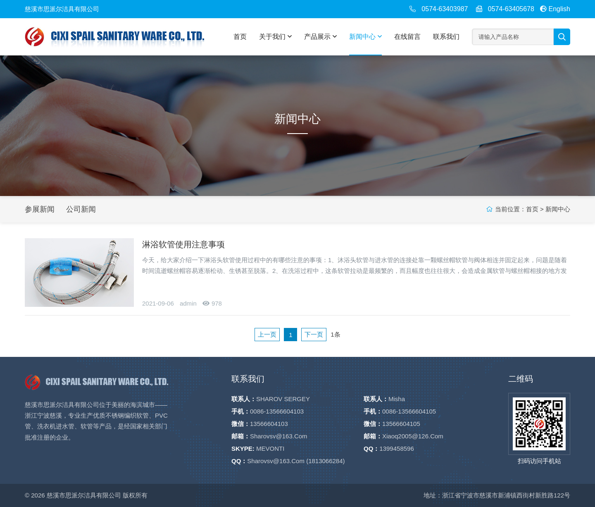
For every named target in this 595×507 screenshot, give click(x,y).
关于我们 (275, 36)
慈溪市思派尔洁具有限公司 (84, 495)
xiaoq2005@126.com (412, 436)
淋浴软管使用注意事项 (183, 244)
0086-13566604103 (277, 411)
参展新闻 (40, 209)
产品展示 (320, 36)
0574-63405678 (511, 8)
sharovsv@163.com (278, 436)
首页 (240, 36)
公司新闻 (81, 209)
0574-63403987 (444, 8)
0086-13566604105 (409, 411)
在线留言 (407, 36)
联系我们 (446, 36)
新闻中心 (365, 36)
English (555, 8)
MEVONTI (270, 448)
